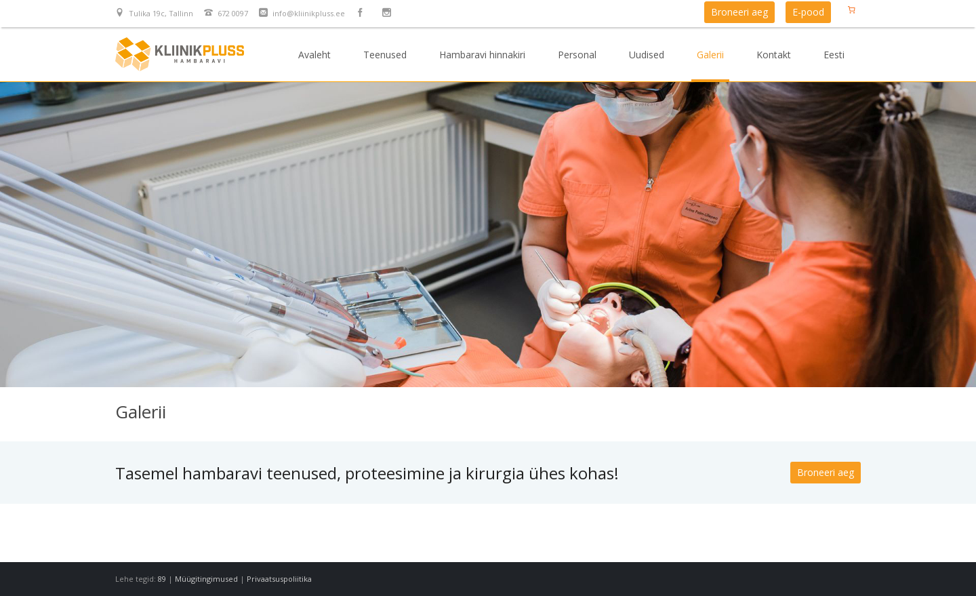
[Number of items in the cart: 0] (851, 9)
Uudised (646, 54)
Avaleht (314, 54)
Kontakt (773, 54)
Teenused (385, 54)
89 (162, 579)
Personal (577, 54)
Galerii (710, 54)
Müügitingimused (206, 579)
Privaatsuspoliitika (279, 579)
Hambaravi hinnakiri (482, 54)
